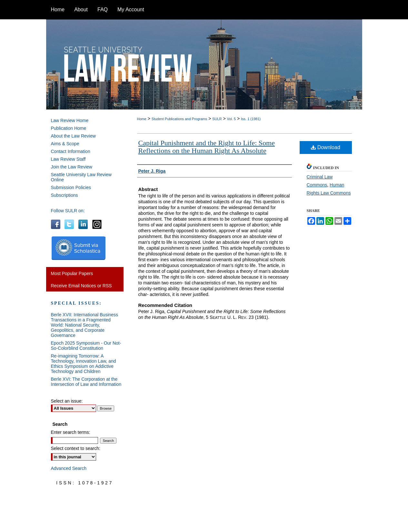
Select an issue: (67, 401)
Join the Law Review (71, 166)
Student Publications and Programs (179, 119)
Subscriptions (64, 195)
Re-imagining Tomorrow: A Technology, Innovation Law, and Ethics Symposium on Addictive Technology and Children (83, 363)
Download (325, 147)
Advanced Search (69, 468)
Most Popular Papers (72, 273)
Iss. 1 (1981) (251, 119)
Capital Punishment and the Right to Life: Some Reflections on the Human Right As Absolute (206, 147)
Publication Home (68, 128)
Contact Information (70, 151)
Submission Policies (71, 187)
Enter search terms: (70, 432)
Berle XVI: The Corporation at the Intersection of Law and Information (86, 382)
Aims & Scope (65, 143)
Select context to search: (75, 448)
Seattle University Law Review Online (81, 177)
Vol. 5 (231, 119)
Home (141, 119)
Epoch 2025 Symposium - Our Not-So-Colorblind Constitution (86, 345)
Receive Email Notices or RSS (81, 285)
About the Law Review (73, 135)
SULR (217, 119)
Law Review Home (70, 120)
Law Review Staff (68, 159)
